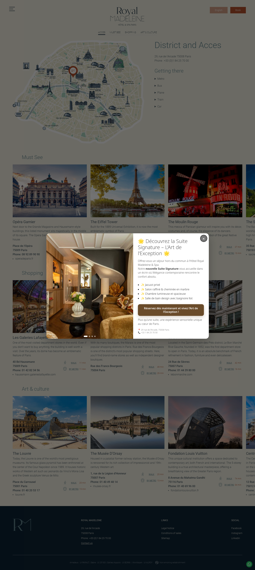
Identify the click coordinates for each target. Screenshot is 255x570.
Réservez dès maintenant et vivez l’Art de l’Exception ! (171, 310)
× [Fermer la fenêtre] (203, 239)
